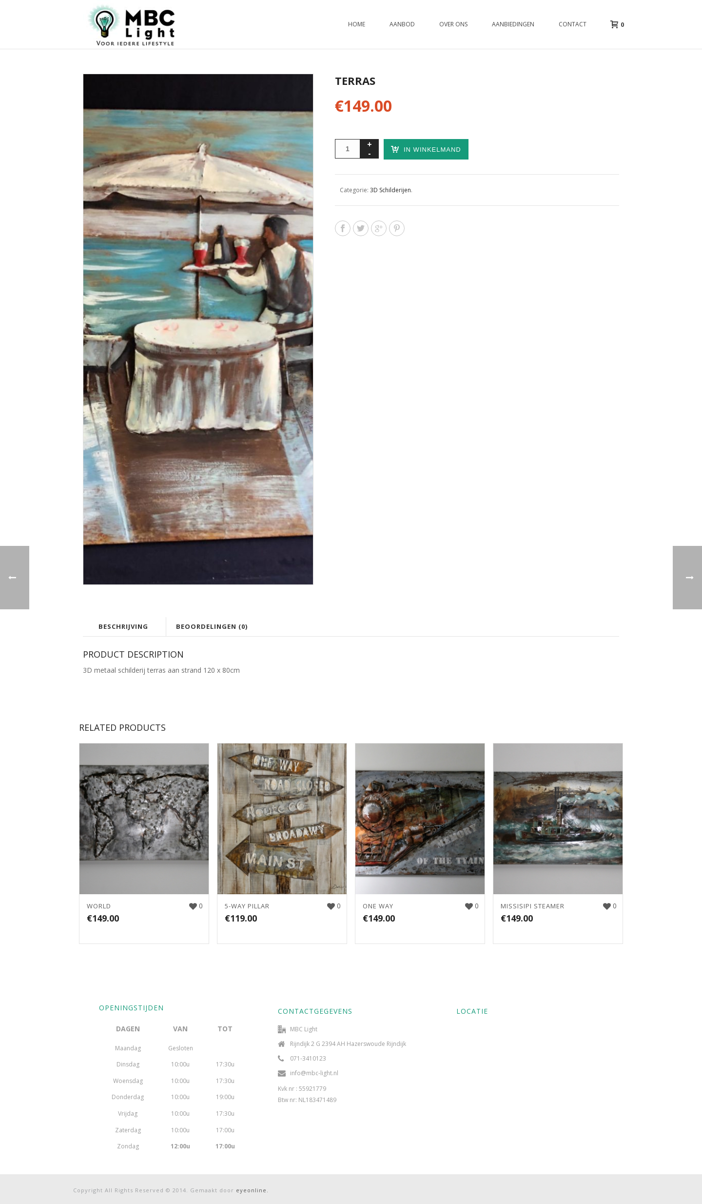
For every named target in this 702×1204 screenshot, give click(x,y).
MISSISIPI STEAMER (533, 906)
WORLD (99, 906)
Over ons (453, 24)
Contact (572, 24)
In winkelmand (426, 149)
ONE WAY (378, 906)
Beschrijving (123, 626)
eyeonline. (252, 1190)
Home (356, 24)
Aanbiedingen (513, 24)
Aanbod (402, 24)
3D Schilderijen (390, 190)
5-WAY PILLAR (247, 906)
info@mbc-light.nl (314, 1073)
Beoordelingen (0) (212, 626)
